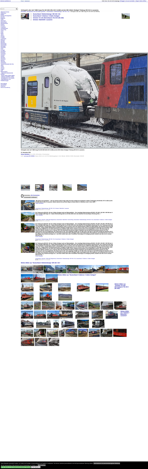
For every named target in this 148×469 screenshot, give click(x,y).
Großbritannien (4, 28)
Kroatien (3, 37)
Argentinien (3, 13)
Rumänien (3, 51)
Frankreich (3, 27)
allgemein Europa (5, 12)
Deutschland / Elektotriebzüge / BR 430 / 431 (46, 14)
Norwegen (3, 46)
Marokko (3, 41)
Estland (2, 24)
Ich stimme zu (35, 467)
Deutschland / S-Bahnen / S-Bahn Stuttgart (46, 16)
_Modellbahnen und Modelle (7, 78)
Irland (2, 31)
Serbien (2, 56)
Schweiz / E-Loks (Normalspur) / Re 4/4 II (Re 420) (48, 18)
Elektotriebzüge (58, 11)
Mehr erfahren (41, 465)
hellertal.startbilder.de (5, 1)
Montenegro (3, 43)
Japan (2, 34)
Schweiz (3, 55)
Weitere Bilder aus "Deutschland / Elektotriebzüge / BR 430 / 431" (40, 263)
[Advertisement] (50, 36)
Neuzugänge (4, 83)
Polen (2, 48)
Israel (2, 32)
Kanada (2, 36)
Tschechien (3, 62)
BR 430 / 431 (66, 11)
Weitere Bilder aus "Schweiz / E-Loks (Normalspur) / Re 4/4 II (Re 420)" (121, 286)
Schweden (3, 54)
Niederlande (4, 45)
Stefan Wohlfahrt (25, 154)
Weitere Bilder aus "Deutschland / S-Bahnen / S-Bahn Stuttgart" (77, 275)
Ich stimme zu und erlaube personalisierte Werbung (15, 467)
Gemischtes (3, 85)
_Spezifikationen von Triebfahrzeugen (6, 80)
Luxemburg (3, 38)
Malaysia (3, 40)
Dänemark (3, 20)
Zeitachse (3, 86)
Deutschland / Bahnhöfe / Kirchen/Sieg (65, 219)
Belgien (2, 14)
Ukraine (2, 68)
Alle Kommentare (35, 195)
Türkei (2, 66)
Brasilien (3, 17)
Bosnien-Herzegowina (6, 15)
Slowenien (3, 59)
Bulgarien (3, 18)
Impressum (27, 1)
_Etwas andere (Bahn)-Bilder (8, 75)
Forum (22, 1)
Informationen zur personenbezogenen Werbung (107, 463)
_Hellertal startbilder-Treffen (7, 76)
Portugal (3, 50)
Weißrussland (4, 71)
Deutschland (50, 11)
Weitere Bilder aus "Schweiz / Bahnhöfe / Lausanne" (124, 313)
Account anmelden (130, 1)
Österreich (3, 47)
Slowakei (3, 57)
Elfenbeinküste (4, 23)
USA (2, 70)
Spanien (3, 60)
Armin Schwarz (39, 215)
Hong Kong (3, 29)
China (2, 19)
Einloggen (122, 1)
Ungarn (2, 69)
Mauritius (3, 42)
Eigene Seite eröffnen (141, 1)
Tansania (3, 61)
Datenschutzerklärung (5, 87)
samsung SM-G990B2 (29, 156)
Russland (3, 52)
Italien (2, 33)
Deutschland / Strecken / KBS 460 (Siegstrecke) (45, 219)
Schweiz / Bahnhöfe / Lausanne (42, 19)
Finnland (3, 26)
